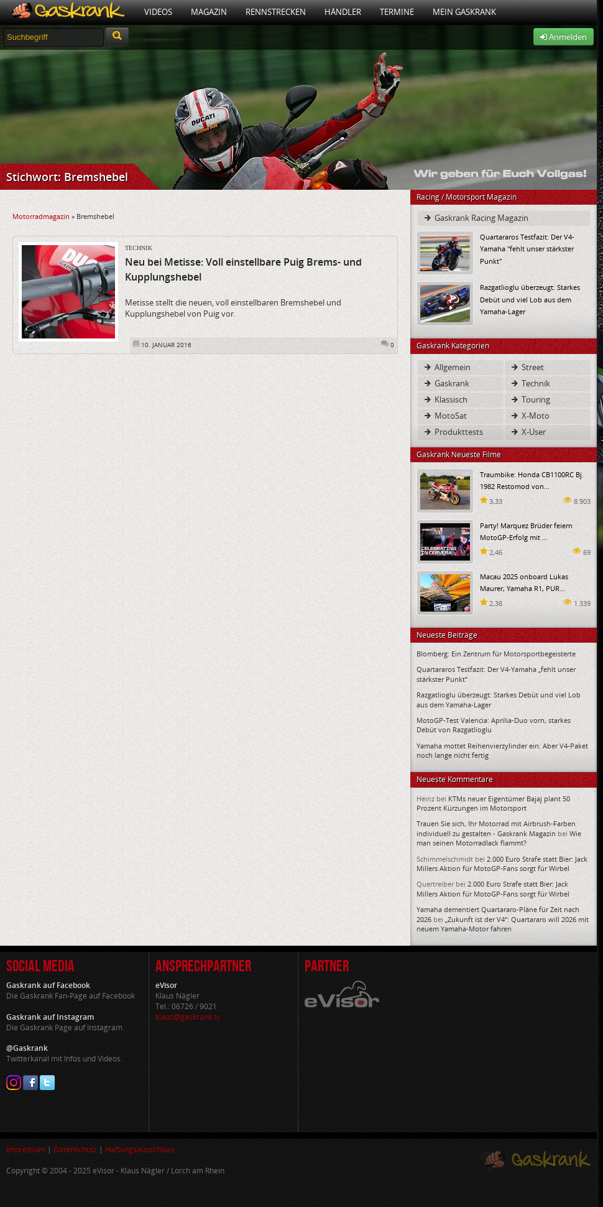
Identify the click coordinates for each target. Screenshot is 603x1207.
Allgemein (447, 367)
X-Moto (530, 415)
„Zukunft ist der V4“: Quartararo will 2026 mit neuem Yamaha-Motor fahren (503, 924)
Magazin (209, 11)
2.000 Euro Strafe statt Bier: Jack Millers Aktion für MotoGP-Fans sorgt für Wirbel (502, 863)
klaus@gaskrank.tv (187, 1017)
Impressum (25, 1149)
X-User (528, 431)
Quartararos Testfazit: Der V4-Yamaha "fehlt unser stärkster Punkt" (527, 248)
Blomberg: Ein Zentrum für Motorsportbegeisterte (496, 653)
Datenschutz (75, 1149)
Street (527, 367)
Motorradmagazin (41, 216)
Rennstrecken (276, 11)
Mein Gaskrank (464, 11)
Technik (138, 248)
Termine (397, 11)
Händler (343, 11)
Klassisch (445, 399)
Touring (530, 399)
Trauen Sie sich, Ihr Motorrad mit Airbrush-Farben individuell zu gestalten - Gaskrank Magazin (496, 828)
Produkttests (453, 431)
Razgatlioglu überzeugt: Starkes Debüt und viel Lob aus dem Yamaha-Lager (530, 298)
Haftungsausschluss (140, 1149)
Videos (158, 11)
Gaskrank (446, 383)
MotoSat (445, 415)
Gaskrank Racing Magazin (475, 217)
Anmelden (563, 36)
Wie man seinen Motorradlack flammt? (499, 838)
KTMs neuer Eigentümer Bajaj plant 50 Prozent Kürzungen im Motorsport (493, 803)
